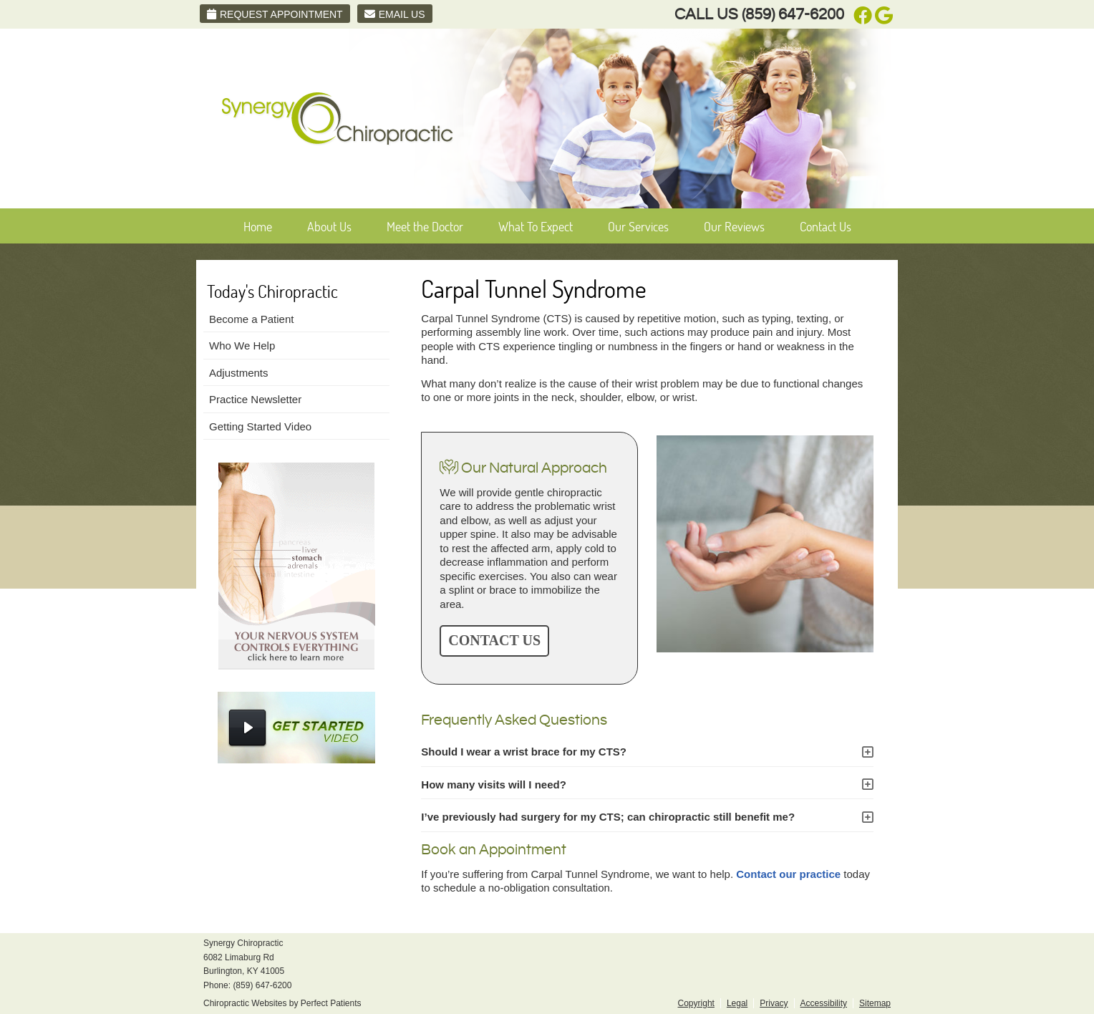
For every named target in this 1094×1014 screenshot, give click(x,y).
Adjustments (238, 373)
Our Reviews (734, 226)
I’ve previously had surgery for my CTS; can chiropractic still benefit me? (608, 817)
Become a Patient (251, 319)
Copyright (696, 1003)
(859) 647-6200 (793, 14)
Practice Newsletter (255, 399)
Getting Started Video (260, 426)
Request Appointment (275, 14)
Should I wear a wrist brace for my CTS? (523, 751)
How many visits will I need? (493, 784)
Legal (737, 1003)
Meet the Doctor (425, 226)
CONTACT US (494, 640)
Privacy (774, 1003)
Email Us (394, 14)
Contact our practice (788, 874)
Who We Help (242, 345)
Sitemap (875, 1003)
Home (257, 226)
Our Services (638, 226)
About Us (329, 226)
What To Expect (535, 226)
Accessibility (823, 1003)
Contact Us (825, 226)
